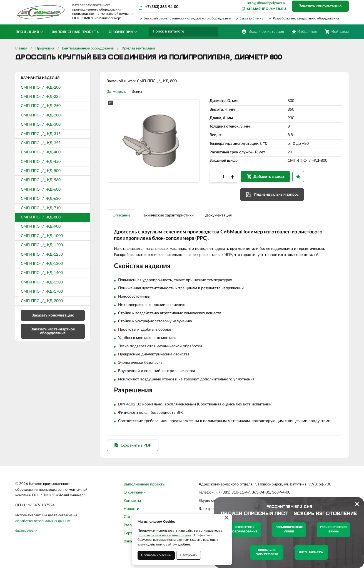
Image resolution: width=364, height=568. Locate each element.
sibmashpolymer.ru (266, 9)
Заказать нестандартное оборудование (53, 331)
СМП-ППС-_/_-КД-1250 (42, 254)
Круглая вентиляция (138, 48)
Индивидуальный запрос (277, 198)
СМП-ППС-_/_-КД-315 (41, 134)
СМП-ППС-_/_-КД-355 (41, 143)
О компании (135, 501)
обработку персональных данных (42, 529)
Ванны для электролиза (267, 552)
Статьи (130, 525)
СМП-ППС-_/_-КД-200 (41, 87)
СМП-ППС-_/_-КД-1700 (42, 291)
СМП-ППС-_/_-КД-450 (41, 162)
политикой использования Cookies (164, 535)
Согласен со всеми (156, 555)
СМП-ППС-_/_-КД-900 (41, 226)
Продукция (44, 48)
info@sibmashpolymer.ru (266, 3)
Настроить (188, 555)
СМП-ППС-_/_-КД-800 (41, 217)
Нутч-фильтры (311, 552)
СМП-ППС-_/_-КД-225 (41, 97)
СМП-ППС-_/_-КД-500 (41, 171)
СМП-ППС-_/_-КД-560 (41, 180)
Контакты (132, 509)
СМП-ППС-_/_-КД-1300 (42, 264)
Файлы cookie (26, 539)
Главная (21, 48)
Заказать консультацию (320, 6)
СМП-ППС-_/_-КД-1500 (42, 282)
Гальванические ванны (333, 529)
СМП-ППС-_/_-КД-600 (41, 189)
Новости (131, 517)
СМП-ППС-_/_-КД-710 (41, 208)
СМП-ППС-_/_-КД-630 (41, 199)
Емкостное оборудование (244, 529)
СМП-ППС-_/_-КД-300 (41, 124)
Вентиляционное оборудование (88, 48)
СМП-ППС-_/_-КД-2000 (42, 301)
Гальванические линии (289, 529)
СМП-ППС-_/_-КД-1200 (42, 245)
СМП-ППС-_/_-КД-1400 (42, 273)
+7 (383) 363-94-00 (161, 7)
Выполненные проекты (144, 492)
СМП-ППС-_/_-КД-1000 (42, 236)
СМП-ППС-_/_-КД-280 (41, 115)
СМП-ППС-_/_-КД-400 (41, 152)
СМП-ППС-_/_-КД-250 (41, 106)
